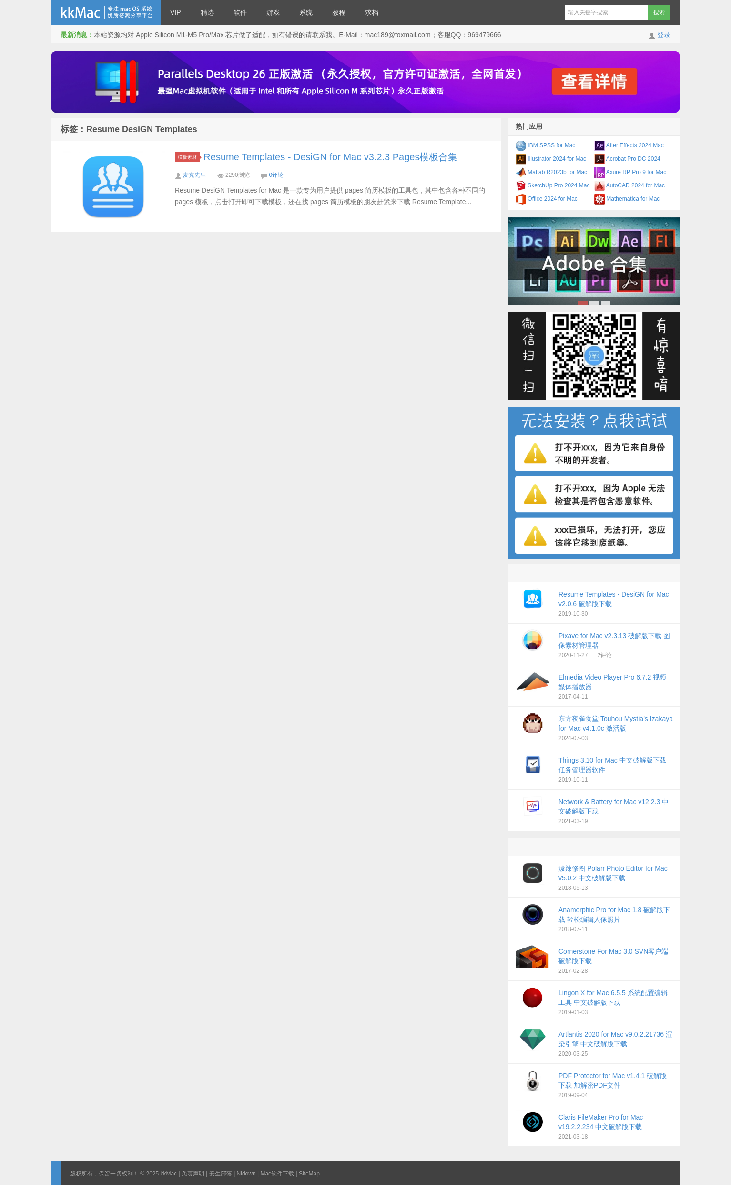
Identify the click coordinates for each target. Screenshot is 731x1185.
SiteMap (309, 1173)
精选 (207, 12)
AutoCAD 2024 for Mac (629, 185)
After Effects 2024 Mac (629, 145)
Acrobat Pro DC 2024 (627, 158)
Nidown (246, 1173)
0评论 (276, 175)
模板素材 (189, 157)
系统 (306, 12)
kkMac (106, 12)
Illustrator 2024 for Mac (551, 158)
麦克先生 (194, 175)
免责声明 (193, 1173)
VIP (175, 12)
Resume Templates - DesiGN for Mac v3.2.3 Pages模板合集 (330, 157)
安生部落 (220, 1173)
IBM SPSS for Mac (545, 145)
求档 (371, 12)
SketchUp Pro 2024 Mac (552, 185)
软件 (240, 12)
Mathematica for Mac (627, 199)
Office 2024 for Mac (547, 199)
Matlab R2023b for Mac (551, 172)
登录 (663, 35)
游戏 (273, 12)
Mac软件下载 (277, 1173)
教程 (338, 12)
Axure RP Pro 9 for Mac (630, 172)
